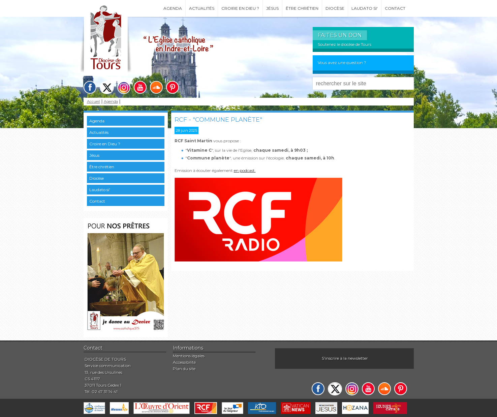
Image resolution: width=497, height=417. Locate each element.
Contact (395, 8)
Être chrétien (302, 8)
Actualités (201, 8)
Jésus (272, 8)
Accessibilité (184, 362)
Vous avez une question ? (342, 62)
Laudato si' (364, 8)
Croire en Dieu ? (240, 8)
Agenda (172, 8)
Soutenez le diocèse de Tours (344, 44)
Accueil (93, 101)
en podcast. (245, 170)
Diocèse (334, 8)
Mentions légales (189, 355)
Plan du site (184, 368)
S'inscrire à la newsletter (345, 358)
